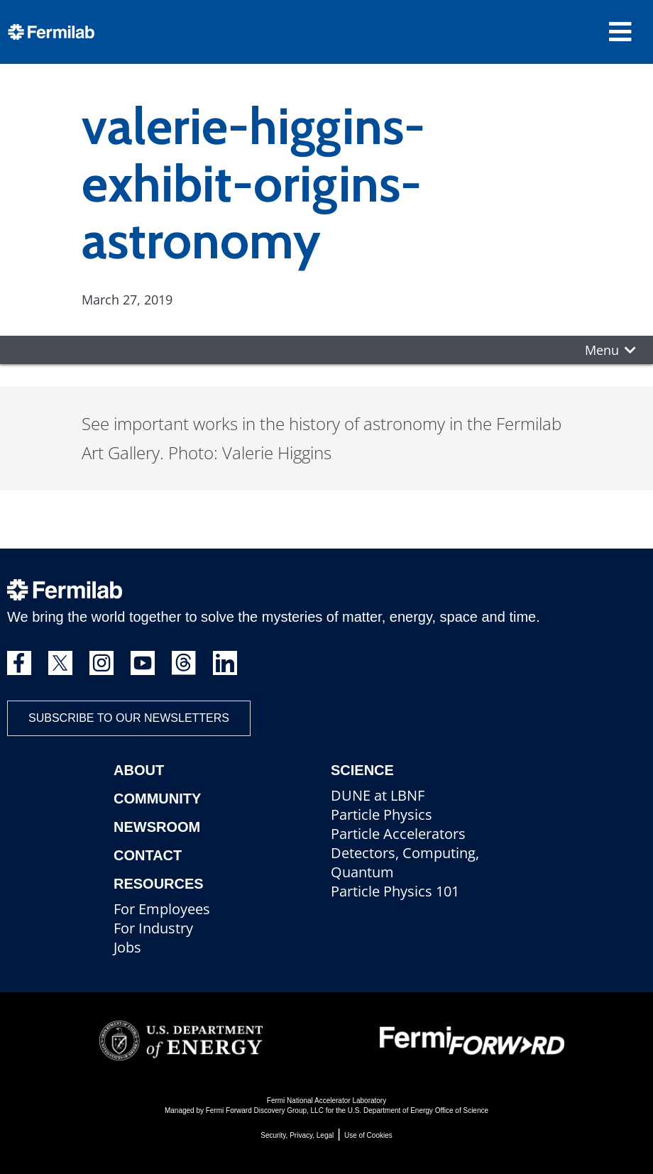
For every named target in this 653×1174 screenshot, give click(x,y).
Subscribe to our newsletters (128, 718)
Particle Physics (381, 814)
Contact (148, 855)
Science (362, 770)
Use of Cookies (368, 1135)
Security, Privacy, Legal (297, 1135)
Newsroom (157, 827)
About (139, 770)
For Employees (162, 908)
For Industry (153, 928)
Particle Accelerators (398, 833)
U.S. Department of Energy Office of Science (418, 1110)
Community (157, 798)
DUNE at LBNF (377, 795)
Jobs (127, 947)
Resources (159, 884)
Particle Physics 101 (395, 891)
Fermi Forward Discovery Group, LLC (265, 1110)
